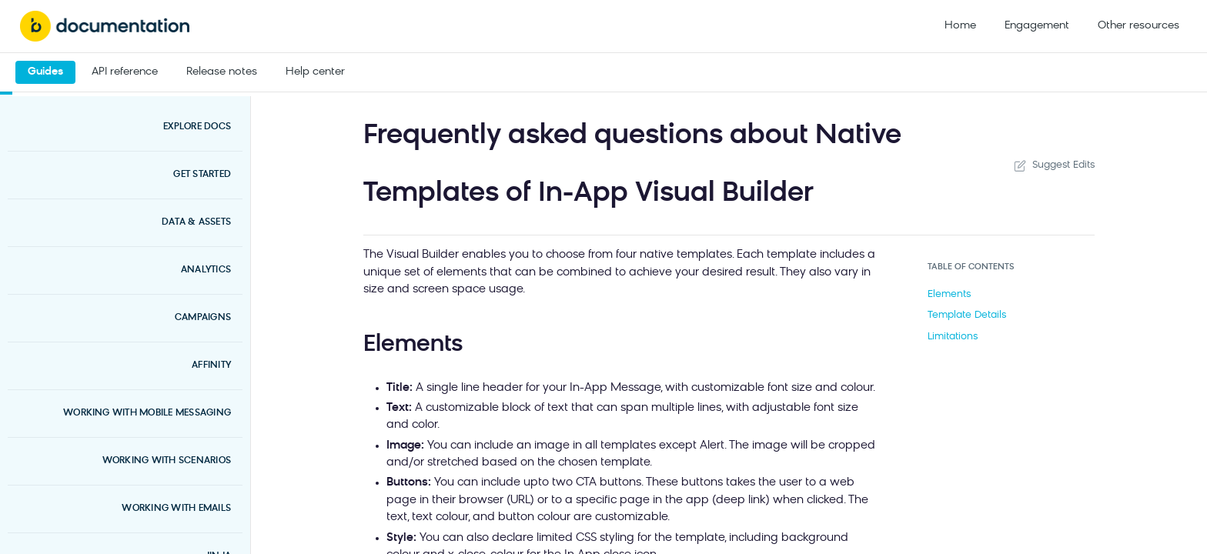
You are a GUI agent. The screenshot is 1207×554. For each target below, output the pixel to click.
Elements (949, 294)
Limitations (953, 337)
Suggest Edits (1053, 165)
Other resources (1138, 26)
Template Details (967, 315)
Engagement (1037, 26)
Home (960, 26)
